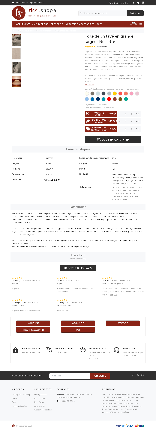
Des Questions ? (41, 394)
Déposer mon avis (78, 268)
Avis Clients (39, 406)
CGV (14, 402)
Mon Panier (39, 402)
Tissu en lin (123, 193)
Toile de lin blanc (136, 187)
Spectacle (123, 323)
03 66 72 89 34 (119, 2)
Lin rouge (124, 187)
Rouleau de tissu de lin (131, 196)
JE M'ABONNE (100, 376)
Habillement (33, 323)
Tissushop (17, 31)
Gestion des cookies (43, 410)
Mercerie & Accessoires (33, 330)
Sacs (77, 330)
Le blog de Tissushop (21, 394)
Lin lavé (39, 31)
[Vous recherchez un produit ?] (102, 13)
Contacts (16, 398)
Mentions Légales (19, 406)
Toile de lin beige (119, 199)
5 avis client (102, 46)
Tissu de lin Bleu (119, 190)
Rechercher (135, 13)
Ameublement (28, 31)
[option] (16, 41)
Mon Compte (39, 398)
